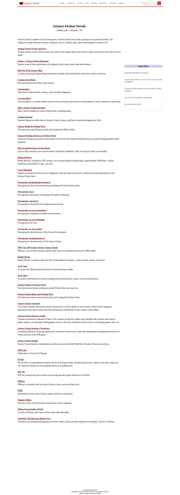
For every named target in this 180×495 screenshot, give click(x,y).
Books (62, 3)
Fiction (80, 3)
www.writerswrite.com (90, 490)
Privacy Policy (96, 493)
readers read (63, 30)
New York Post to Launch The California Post (138, 97)
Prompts (112, 3)
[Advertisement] (90, 13)
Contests (71, 3)
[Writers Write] (30, 3)
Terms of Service (84, 493)
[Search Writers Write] (149, 3)
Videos (121, 3)
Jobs (87, 3)
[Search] (159, 3)
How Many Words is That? (133, 104)
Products (103, 3)
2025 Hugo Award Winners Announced (136, 73)
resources (73, 30)
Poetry (94, 3)
